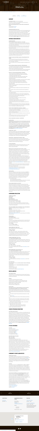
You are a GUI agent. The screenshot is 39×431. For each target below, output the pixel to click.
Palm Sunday (4, 400)
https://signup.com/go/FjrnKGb (18, 128)
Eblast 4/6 (10, 393)
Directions (21, 421)
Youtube (15, 27)
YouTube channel (13, 351)
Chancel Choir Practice (29, 400)
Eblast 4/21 (29, 393)
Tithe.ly (13, 295)
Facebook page (18, 351)
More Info (17, 421)
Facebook (15, 26)
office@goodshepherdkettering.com (18, 403)
